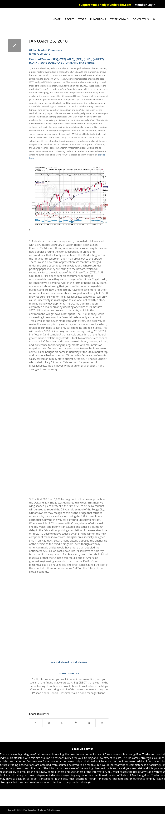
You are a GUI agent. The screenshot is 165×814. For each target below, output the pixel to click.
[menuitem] (105, 4)
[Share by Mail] (102, 723)
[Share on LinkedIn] (88, 723)
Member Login (145, 5)
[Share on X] (49, 723)
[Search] (154, 19)
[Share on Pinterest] (75, 723)
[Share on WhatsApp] (62, 723)
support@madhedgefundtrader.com (105, 5)
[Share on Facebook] (36, 723)
